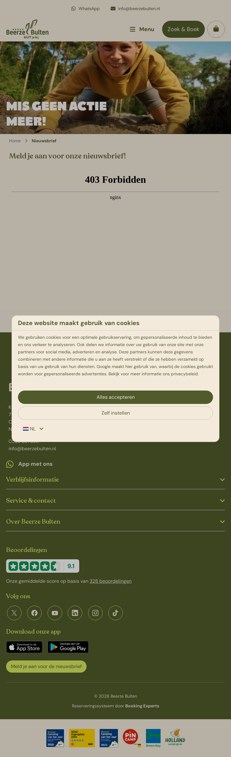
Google (104, 366)
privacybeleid (184, 374)
